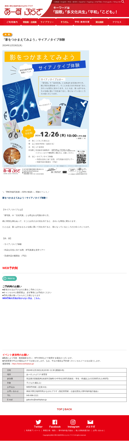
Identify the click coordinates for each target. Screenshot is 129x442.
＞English (62, 2)
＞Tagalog (89, 2)
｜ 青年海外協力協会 (64, 430)
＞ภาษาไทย (97, 2)
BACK (68, 409)
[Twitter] (38, 428)
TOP (59, 409)
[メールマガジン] (90, 428)
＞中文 (68, 2)
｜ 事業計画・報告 (48, 430)
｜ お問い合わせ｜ (97, 430)
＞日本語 (56, 2)
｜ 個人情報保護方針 (81, 430)
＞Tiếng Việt (116, 2)
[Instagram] (73, 428)
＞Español (81, 2)
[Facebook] (55, 428)
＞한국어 (74, 2)
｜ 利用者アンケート (32, 430)
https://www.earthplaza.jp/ (23, 364)
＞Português (107, 2)
